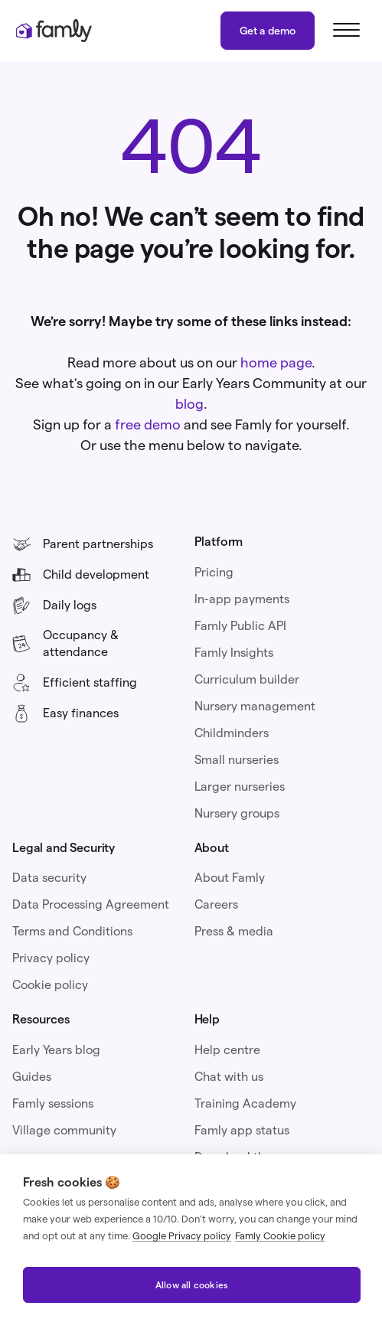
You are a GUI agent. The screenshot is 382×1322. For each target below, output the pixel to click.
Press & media (233, 931)
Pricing (213, 572)
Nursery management (254, 706)
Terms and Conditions (72, 931)
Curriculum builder (246, 679)
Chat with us (228, 1076)
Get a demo (267, 30)
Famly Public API (240, 625)
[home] (53, 30)
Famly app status (241, 1130)
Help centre (227, 1049)
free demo (148, 424)
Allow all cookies (191, 1285)
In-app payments (241, 599)
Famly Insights (233, 652)
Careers (216, 904)
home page (276, 362)
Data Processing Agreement (90, 904)
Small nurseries (236, 759)
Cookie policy (50, 984)
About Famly (229, 877)
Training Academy (245, 1103)
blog (189, 404)
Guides (31, 1076)
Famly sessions (52, 1103)
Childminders (231, 732)
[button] (344, 31)
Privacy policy (51, 958)
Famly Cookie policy (280, 1235)
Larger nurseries (239, 786)
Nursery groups (236, 813)
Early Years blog (56, 1049)
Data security (49, 877)
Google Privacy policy (181, 1235)
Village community (64, 1130)
